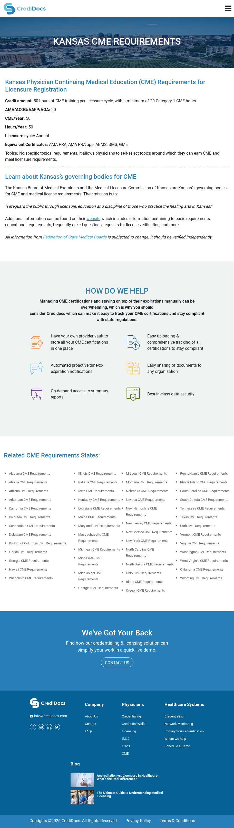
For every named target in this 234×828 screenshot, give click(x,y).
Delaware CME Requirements (30, 534)
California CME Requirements (30, 508)
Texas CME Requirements (198, 517)
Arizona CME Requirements (28, 491)
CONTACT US (117, 662)
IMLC (126, 739)
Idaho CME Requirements (144, 582)
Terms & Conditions (177, 820)
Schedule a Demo (177, 746)
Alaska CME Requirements (28, 482)
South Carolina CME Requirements (205, 491)
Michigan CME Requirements (99, 549)
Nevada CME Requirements (145, 500)
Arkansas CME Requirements (30, 500)
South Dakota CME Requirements (204, 500)
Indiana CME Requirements (98, 482)
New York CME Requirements (147, 541)
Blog (75, 763)
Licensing (129, 731)
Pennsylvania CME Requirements (204, 473)
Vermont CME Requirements (200, 534)
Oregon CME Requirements (145, 590)
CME (125, 753)
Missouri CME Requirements (146, 473)
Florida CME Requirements (28, 552)
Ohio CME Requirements (143, 573)
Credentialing (131, 716)
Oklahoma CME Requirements (201, 569)
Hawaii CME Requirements (28, 569)
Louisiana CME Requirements (99, 508)
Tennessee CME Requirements (202, 508)
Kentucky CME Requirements (99, 500)
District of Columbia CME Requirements (37, 543)
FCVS (126, 746)
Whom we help (175, 739)
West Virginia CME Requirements (204, 561)
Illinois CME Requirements (97, 473)
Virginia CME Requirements (199, 543)
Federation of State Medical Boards (74, 237)
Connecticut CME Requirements (32, 526)
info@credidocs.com (50, 716)
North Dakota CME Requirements (150, 564)
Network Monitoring (178, 724)
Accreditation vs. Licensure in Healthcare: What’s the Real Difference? (128, 777)
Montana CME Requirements (146, 482)
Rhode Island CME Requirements (204, 482)
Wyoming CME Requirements (201, 578)
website (93, 218)
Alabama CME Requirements (29, 473)
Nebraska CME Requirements (147, 491)
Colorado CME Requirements (29, 517)
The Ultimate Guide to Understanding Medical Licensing (130, 794)
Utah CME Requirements (197, 526)
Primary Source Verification (184, 731)
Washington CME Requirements (203, 552)
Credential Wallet (134, 724)
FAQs (89, 731)
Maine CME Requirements (97, 517)
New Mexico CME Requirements (149, 532)
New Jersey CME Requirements (149, 523)
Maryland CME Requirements (99, 526)
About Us (91, 716)
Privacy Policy (138, 820)
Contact (90, 724)
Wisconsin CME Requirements (31, 578)
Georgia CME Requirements (29, 561)
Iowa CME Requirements (96, 491)
